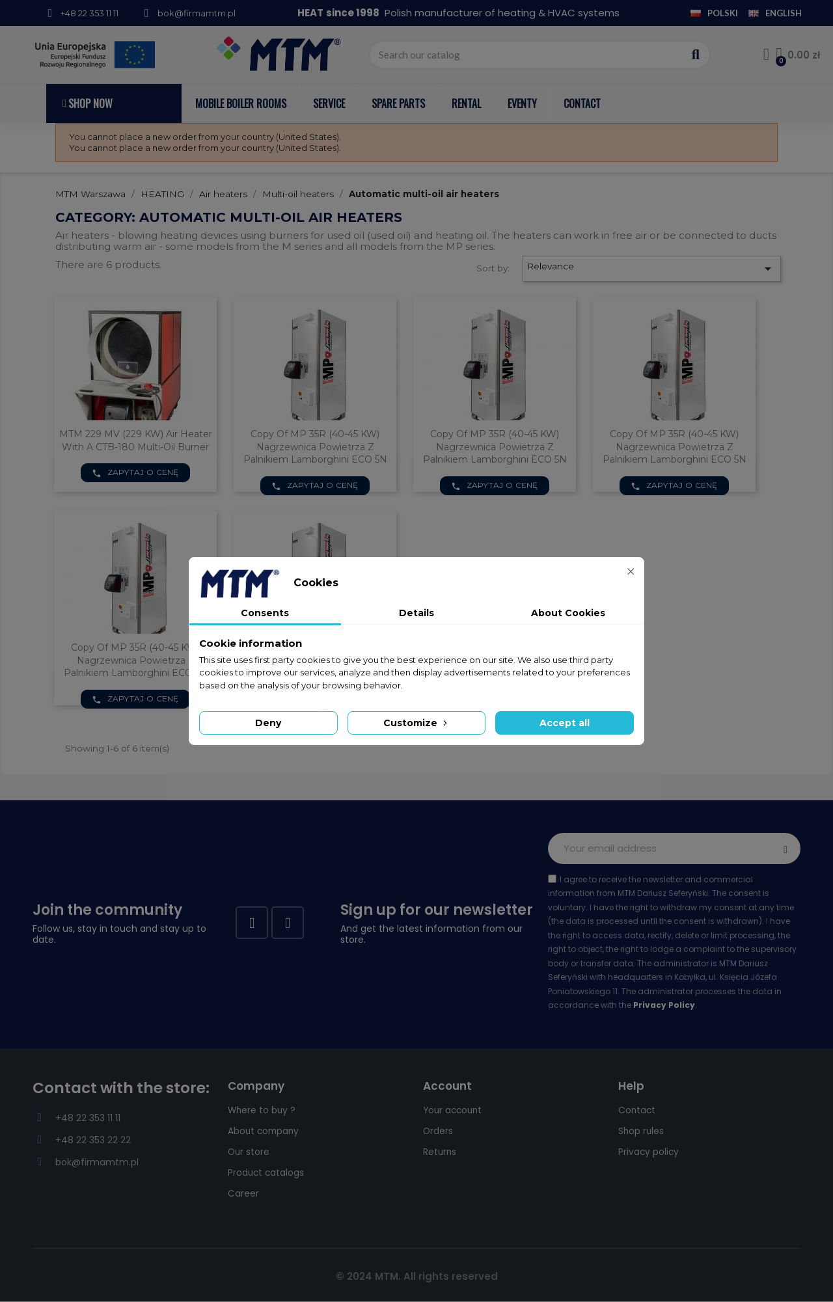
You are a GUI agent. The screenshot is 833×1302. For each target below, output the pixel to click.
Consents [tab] (265, 613)
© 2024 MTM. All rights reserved (417, 1276)
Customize (416, 723)
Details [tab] (416, 613)
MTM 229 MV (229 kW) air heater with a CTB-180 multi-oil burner (135, 440)
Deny (268, 723)
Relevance (651, 269)
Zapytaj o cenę (135, 472)
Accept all (564, 723)
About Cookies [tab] (568, 613)
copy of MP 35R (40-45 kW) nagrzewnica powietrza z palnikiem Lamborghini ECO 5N (315, 447)
